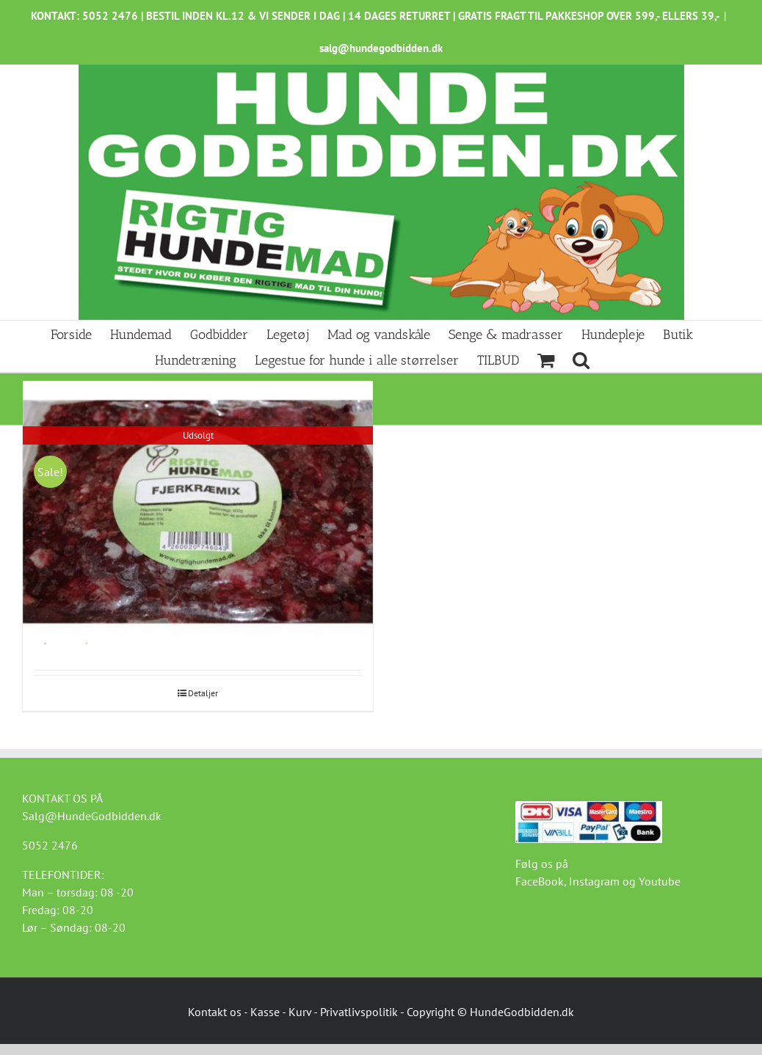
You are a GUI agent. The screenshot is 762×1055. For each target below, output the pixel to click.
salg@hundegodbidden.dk (381, 48)
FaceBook (539, 881)
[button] (581, 359)
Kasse (265, 1011)
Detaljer (203, 692)
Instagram (594, 881)
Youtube (660, 881)
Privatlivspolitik (359, 1011)
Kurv (300, 1011)
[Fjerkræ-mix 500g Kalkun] (198, 511)
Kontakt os (215, 1011)
